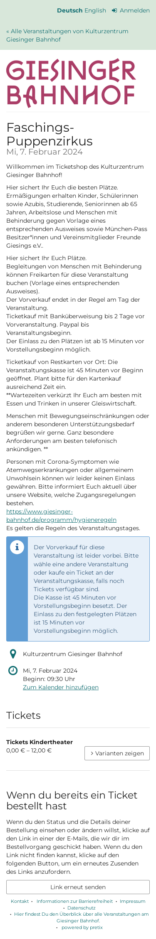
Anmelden (131, 10)
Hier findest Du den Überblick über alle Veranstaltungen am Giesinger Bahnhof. (81, 917)
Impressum (133, 901)
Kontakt (20, 901)
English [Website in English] (95, 10)
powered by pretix (82, 927)
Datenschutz (81, 908)
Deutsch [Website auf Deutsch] (70, 10)
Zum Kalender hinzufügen (61, 687)
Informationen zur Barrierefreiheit (74, 901)
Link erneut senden (78, 887)
